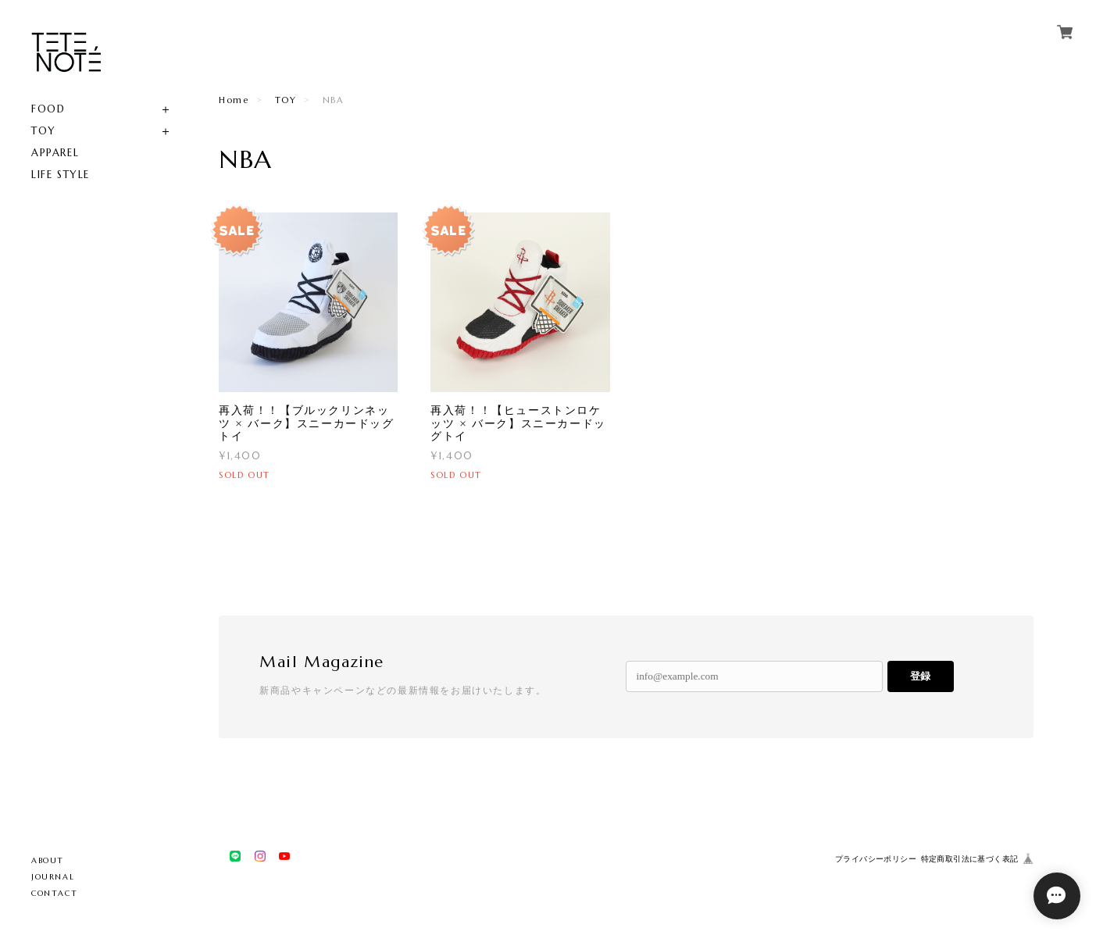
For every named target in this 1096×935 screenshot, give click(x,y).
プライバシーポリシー (875, 859)
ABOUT (47, 860)
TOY (43, 131)
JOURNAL (52, 877)
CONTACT (54, 893)
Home (233, 100)
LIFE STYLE (60, 175)
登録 (920, 676)
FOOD (48, 109)
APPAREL (55, 153)
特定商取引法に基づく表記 (970, 859)
